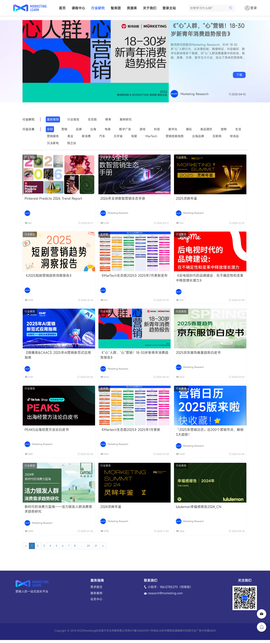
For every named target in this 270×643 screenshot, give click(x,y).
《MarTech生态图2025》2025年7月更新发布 (133, 276)
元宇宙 (118, 136)
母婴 (134, 136)
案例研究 (126, 119)
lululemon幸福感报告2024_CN (197, 509)
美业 (70, 136)
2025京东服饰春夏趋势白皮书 (196, 354)
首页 (62, 8)
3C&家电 (53, 143)
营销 (64, 129)
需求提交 (96, 590)
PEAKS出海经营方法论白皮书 (47, 431)
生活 (238, 129)
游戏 (143, 129)
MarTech (151, 136)
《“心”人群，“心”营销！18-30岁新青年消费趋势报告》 (207, 29)
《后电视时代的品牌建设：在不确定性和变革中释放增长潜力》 (208, 279)
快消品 (234, 136)
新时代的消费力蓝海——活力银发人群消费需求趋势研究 (58, 511)
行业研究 (98, 8)
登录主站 (169, 8)
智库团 (116, 8)
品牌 (79, 129)
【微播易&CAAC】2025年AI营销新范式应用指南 (58, 356)
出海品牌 (198, 136)
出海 (93, 129)
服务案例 (96, 596)
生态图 (92, 119)
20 (88, 549)
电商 (108, 129)
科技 (157, 129)
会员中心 (96, 602)
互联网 (216, 136)
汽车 (102, 136)
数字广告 (125, 129)
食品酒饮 (206, 129)
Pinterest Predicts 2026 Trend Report (53, 199)
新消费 (86, 136)
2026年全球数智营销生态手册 (122, 199)
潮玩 (189, 129)
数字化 (172, 129)
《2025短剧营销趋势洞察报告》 (49, 276)
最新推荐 (53, 119)
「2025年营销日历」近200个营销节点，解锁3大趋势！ (208, 434)
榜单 (108, 119)
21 (96, 549)
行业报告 (73, 119)
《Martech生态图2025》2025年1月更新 (130, 431)
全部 (50, 129)
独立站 (71, 143)
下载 (239, 75)
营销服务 (53, 136)
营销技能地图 (175, 136)
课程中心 (78, 8)
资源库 (132, 8)
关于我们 (149, 8)
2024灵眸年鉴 (110, 509)
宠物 (224, 129)
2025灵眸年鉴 (185, 199)
